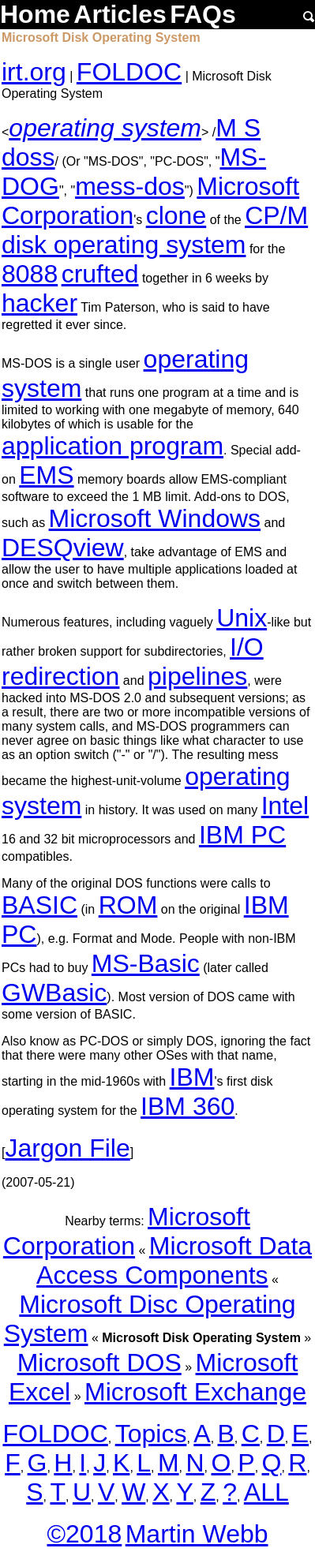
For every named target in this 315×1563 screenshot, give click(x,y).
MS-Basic (146, 963)
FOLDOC (129, 72)
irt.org (34, 72)
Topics (151, 1433)
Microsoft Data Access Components (174, 1260)
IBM (192, 1077)
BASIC (39, 905)
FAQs (203, 14)
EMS (46, 475)
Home (35, 14)
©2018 (84, 1534)
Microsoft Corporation (126, 1231)
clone (176, 215)
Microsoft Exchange (195, 1392)
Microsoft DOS (99, 1362)
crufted (100, 274)
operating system (105, 128)
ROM (128, 905)
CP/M (276, 215)
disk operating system (124, 244)
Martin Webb (197, 1534)
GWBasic (54, 992)
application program (112, 446)
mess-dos (130, 186)
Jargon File (67, 1148)
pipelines (197, 676)
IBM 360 (187, 1106)
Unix (241, 618)
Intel (285, 805)
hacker (39, 303)
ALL (266, 1492)
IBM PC (242, 835)
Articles (119, 14)
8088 (30, 274)
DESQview (63, 547)
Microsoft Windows (155, 518)
